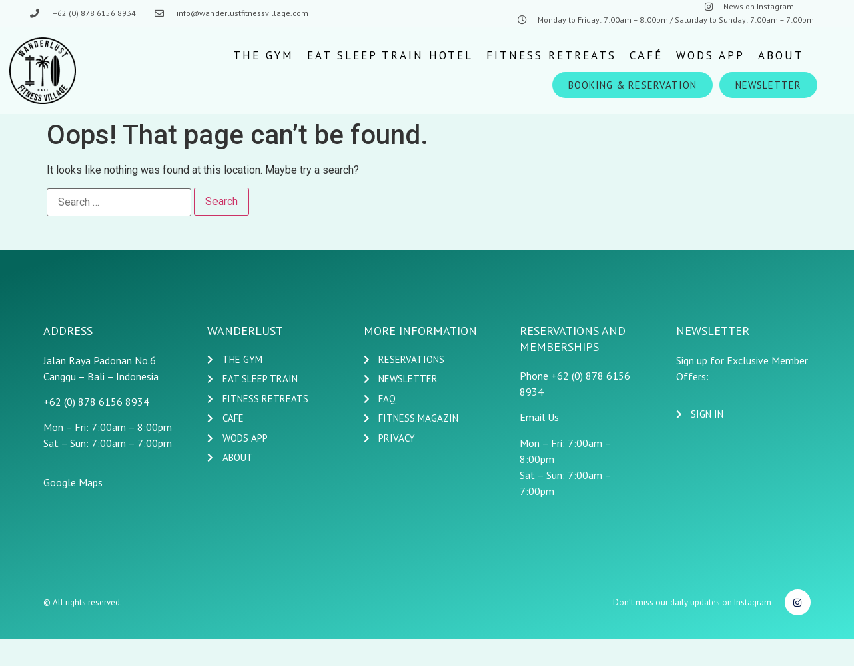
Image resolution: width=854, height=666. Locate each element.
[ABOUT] (781, 55)
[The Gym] (263, 55)
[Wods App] (710, 55)
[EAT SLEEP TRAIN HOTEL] (390, 55)
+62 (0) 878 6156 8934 (96, 401)
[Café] (646, 55)
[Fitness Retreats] (551, 55)
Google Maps (73, 482)
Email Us (539, 417)
